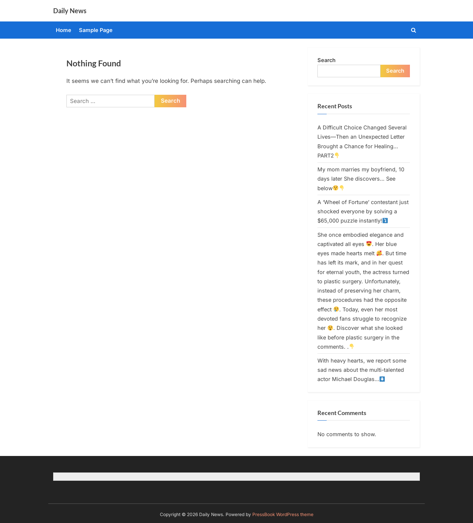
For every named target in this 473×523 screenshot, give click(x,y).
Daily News (70, 11)
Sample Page (96, 30)
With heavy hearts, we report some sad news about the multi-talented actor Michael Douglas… (361, 370)
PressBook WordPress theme (282, 514)
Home (63, 30)
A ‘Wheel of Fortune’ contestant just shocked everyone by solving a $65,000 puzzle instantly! (363, 211)
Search (326, 60)
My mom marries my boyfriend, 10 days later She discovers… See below (360, 179)
